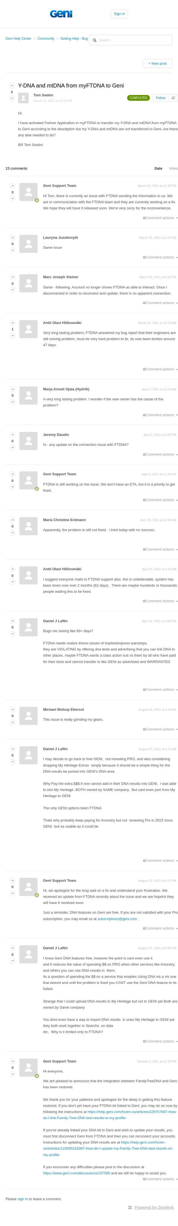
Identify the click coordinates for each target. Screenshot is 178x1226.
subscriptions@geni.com (117, 919)
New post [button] (159, 63)
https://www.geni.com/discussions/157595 (76, 1173)
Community (46, 39)
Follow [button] (160, 98)
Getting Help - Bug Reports (80, 39)
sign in (23, 1199)
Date (158, 168)
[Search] (130, 40)
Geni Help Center (18, 39)
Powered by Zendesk (154, 1207)
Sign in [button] (119, 14)
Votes (173, 168)
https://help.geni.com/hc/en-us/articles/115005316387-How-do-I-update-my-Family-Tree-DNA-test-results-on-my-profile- (108, 1148)
